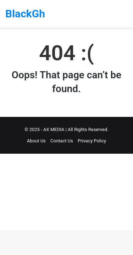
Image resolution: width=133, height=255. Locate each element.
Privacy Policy (92, 140)
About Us (36, 140)
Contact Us (61, 140)
